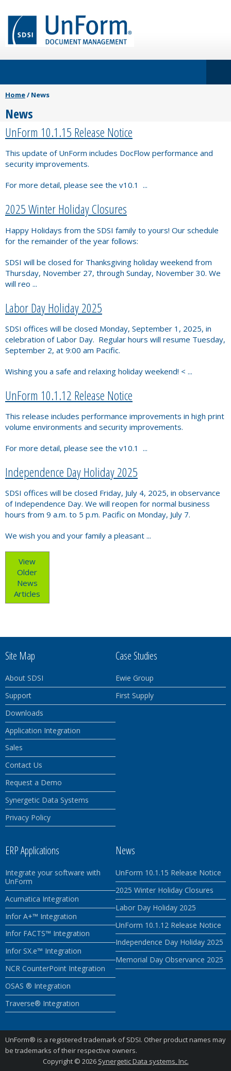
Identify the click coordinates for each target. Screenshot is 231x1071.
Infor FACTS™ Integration (47, 933)
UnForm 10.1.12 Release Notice (69, 395)
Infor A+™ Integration (41, 916)
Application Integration (42, 730)
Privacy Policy (28, 817)
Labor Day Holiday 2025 (53, 307)
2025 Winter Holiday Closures (66, 208)
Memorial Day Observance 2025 (169, 959)
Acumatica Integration (42, 899)
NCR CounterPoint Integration (55, 968)
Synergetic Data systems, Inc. (143, 1061)
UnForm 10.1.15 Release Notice (69, 132)
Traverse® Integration (42, 1003)
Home (15, 94)
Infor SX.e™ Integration (43, 951)
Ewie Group (135, 678)
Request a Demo (33, 782)
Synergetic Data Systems (47, 800)
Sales (14, 747)
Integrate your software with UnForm (53, 877)
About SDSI (24, 678)
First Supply (135, 695)
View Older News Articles (27, 577)
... (145, 185)
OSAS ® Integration (38, 986)
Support (18, 695)
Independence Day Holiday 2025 (71, 471)
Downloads (24, 713)
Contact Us (23, 765)
